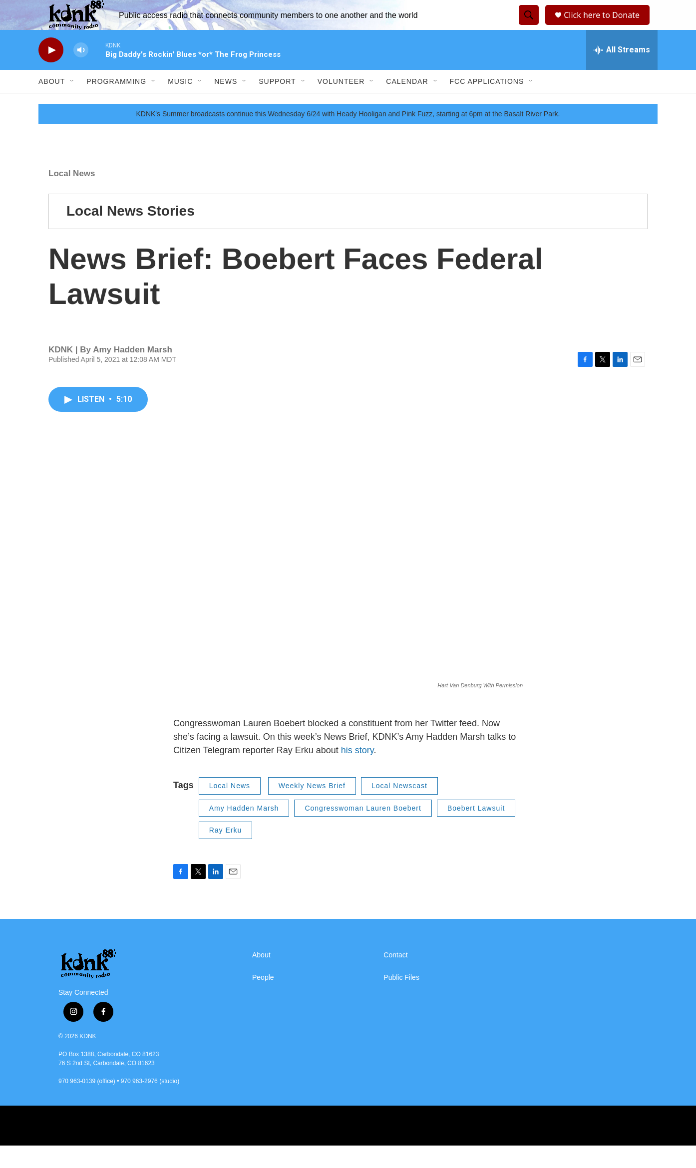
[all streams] (622, 72)
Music (180, 104)
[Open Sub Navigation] (72, 104)
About (51, 104)
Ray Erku (225, 853)
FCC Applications (487, 104)
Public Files (401, 1000)
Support (277, 104)
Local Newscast (399, 808)
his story (357, 773)
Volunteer (341, 104)
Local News (71, 196)
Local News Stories (130, 233)
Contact (395, 977)
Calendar (407, 104)
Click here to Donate (605, 26)
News (225, 104)
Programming (116, 104)
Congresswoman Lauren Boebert (363, 831)
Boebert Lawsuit (476, 831)
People (263, 1000)
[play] (51, 72)
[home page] (120, 986)
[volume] (80, 72)
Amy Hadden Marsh (244, 831)
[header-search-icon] (527, 26)
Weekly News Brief (312, 808)
